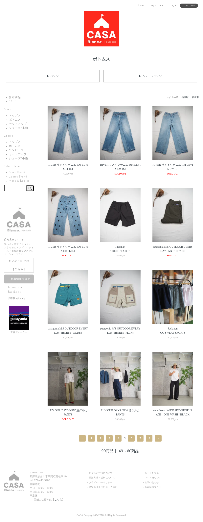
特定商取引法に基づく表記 (103, 487)
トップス (15, 115)
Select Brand (13, 166)
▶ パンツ (53, 76)
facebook (14, 292)
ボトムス (15, 119)
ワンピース (16, 150)
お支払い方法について (101, 473)
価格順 (185, 97)
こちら (18, 269)
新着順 (195, 97)
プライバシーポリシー (101, 482)
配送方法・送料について (102, 477)
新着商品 (15, 97)
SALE (13, 101)
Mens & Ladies (19, 180)
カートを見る (152, 473)
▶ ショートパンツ (150, 76)
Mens (7, 109)
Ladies (8, 135)
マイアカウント (153, 477)
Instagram (15, 287)
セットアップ (18, 124)
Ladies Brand (18, 176)
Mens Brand (17, 172)
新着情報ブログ (20, 279)
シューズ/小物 (18, 128)
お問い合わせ (17, 298)
